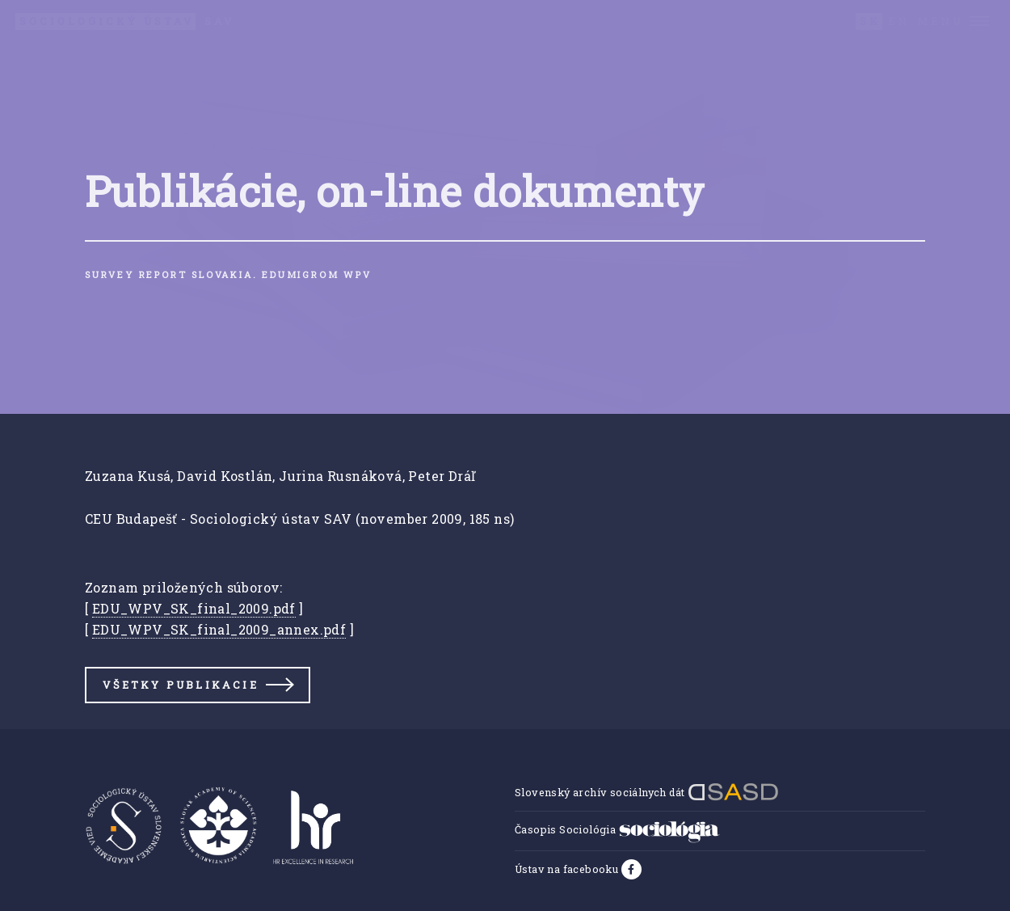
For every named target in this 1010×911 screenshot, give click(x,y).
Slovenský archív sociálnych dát (647, 792)
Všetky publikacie (180, 684)
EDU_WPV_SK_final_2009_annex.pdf (219, 629)
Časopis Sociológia (617, 829)
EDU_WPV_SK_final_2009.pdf (194, 608)
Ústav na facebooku (568, 868)
